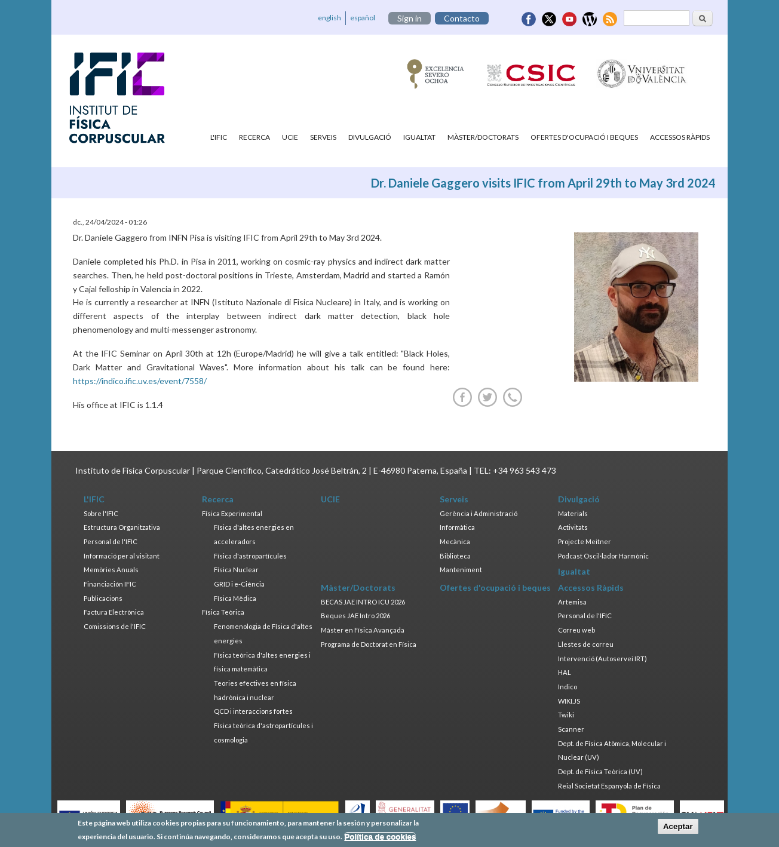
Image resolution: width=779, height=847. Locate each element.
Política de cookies (380, 837)
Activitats (573, 527)
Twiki (566, 715)
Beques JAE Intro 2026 (355, 615)
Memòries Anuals (111, 569)
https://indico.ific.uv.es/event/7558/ (140, 381)
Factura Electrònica (114, 612)
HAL (564, 672)
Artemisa (572, 602)
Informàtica (457, 527)
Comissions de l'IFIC (115, 626)
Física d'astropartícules (250, 556)
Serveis (323, 137)
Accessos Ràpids (680, 137)
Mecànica (455, 541)
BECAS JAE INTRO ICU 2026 (363, 602)
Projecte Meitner (584, 541)
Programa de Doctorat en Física (368, 644)
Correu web (576, 630)
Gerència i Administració (478, 513)
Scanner (571, 729)
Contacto (462, 18)
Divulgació (369, 137)
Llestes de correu (586, 644)
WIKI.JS (569, 701)
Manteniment (461, 569)
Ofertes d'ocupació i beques (584, 137)
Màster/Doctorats (483, 137)
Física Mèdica (235, 598)
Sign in (409, 18)
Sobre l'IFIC (101, 513)
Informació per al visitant (122, 556)
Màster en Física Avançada (362, 630)
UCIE (290, 137)
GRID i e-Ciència (239, 584)
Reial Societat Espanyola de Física (609, 786)
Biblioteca (455, 556)
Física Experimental (232, 513)
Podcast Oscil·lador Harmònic (603, 556)
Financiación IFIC (110, 584)
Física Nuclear (236, 569)
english (329, 17)
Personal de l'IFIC (110, 541)
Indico (567, 687)
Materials (573, 513)
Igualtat (419, 137)
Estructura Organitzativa (122, 527)
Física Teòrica (223, 612)
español (362, 17)
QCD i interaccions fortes (253, 711)
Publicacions (103, 598)
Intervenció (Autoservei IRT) (602, 658)
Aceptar (678, 828)
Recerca (254, 137)
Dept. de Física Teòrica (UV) (600, 771)
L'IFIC (218, 137)
